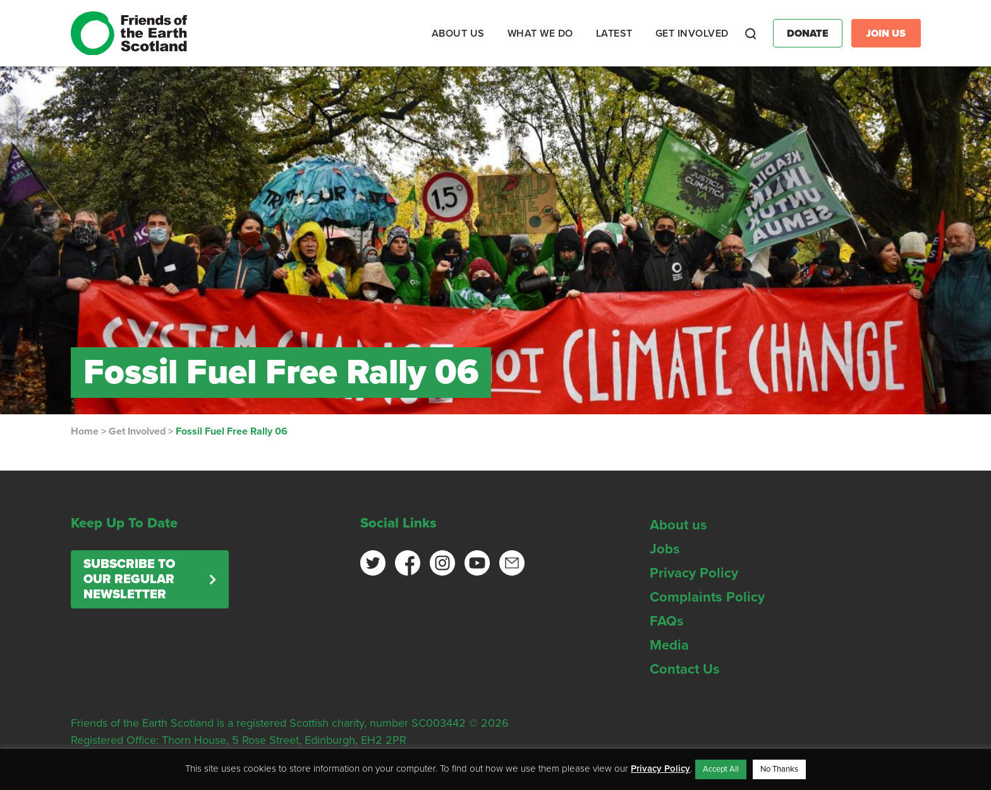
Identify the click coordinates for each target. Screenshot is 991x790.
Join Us (886, 33)
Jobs (665, 549)
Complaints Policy (707, 597)
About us (678, 525)
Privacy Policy (694, 573)
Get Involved (137, 431)
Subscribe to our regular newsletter (129, 579)
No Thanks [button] (779, 769)
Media (669, 645)
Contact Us (685, 669)
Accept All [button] (721, 769)
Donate (808, 33)
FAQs (667, 621)
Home (85, 431)
